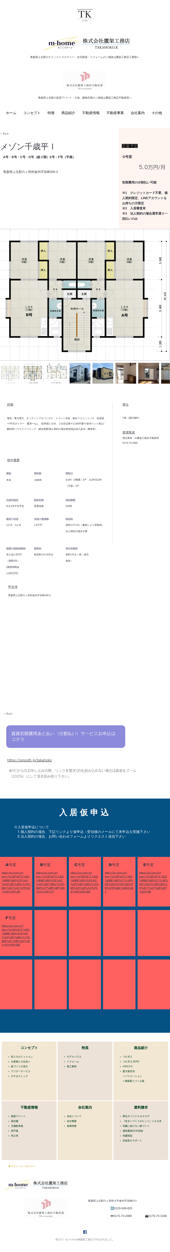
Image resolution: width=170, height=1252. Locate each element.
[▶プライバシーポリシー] (21, 1166)
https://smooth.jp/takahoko (29, 760)
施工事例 (72, 1066)
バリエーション (133, 1076)
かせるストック (20, 1076)
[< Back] (12, 134)
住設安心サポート (133, 1140)
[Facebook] (85, 1232)
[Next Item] (164, 294)
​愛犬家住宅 (129, 1071)
